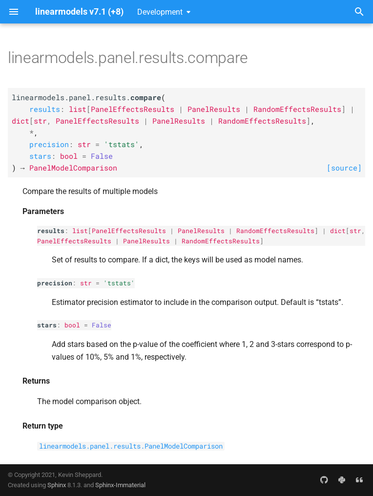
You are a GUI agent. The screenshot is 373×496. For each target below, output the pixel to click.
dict (338, 230)
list (80, 230)
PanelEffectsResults (129, 230)
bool (72, 325)
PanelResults (201, 230)
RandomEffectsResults (275, 230)
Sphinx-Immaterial (120, 485)
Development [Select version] (160, 12)
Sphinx (56, 485)
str (355, 230)
